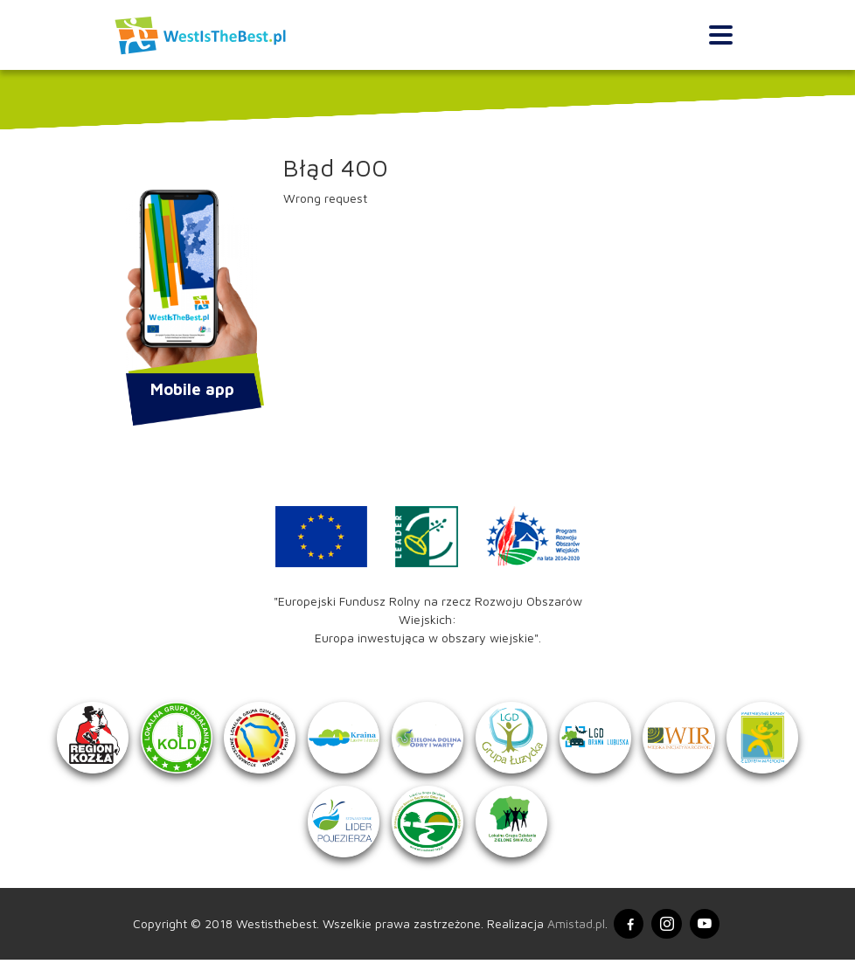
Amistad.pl (575, 927)
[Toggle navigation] (720, 35)
